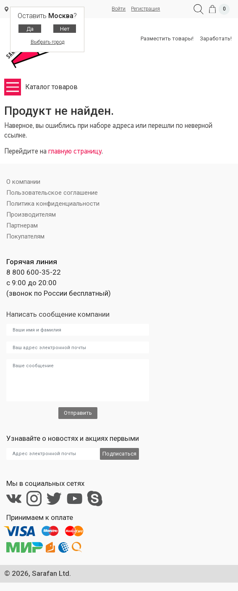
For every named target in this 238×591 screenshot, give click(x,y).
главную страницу (75, 151)
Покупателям (25, 236)
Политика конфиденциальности (52, 203)
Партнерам (22, 225)
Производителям (31, 214)
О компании (23, 182)
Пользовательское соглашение (52, 192)
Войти (119, 9)
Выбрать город (47, 42)
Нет (65, 29)
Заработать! (216, 38)
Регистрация (145, 9)
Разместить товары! (167, 38)
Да (30, 29)
